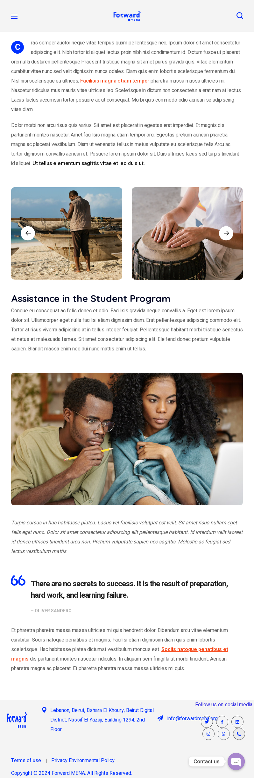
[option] (66, 233)
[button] (239, 16)
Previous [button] (28, 233)
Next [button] (226, 233)
